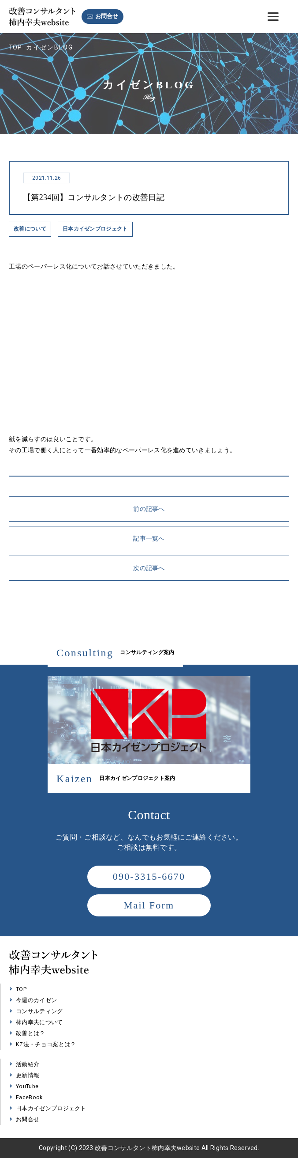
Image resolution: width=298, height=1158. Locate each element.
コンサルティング (39, 1011)
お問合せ (106, 16)
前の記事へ (149, 509)
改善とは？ (30, 1033)
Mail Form (149, 905)
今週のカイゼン (36, 1000)
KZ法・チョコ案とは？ (46, 1044)
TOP (15, 47)
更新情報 (27, 1075)
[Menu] (273, 16)
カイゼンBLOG (49, 47)
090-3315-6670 (149, 876)
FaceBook (29, 1097)
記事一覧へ (149, 538)
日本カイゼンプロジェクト (51, 1108)
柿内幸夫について (39, 1022)
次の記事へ (149, 568)
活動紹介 (27, 1064)
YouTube (27, 1086)
